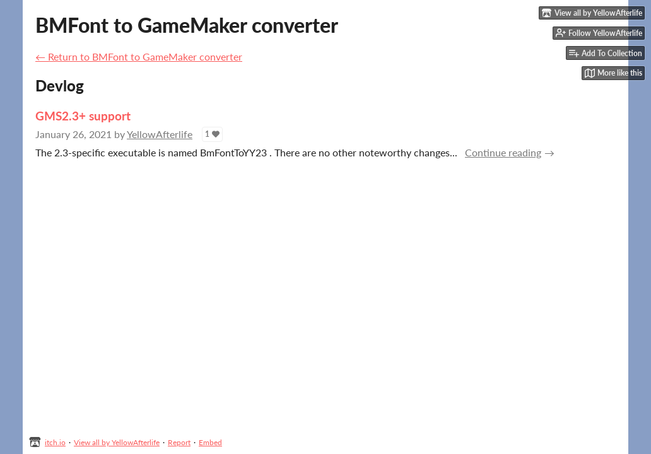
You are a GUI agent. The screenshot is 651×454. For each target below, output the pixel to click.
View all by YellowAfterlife (117, 442)
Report (179, 442)
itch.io (55, 442)
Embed (210, 442)
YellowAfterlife (159, 134)
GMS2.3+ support (83, 115)
